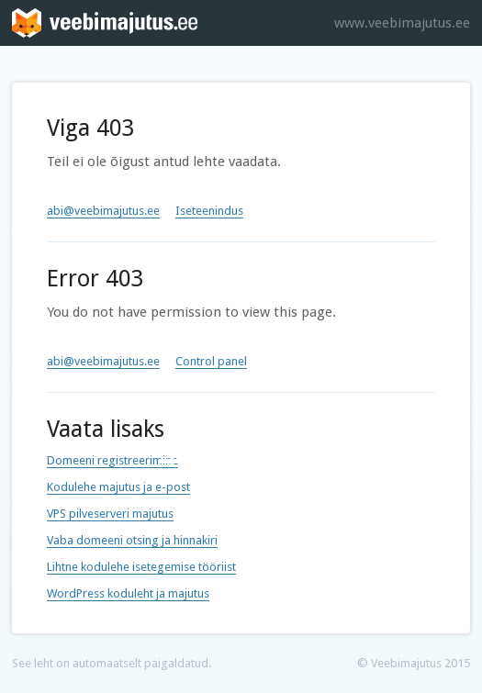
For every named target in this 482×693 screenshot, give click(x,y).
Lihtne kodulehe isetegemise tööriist (141, 567)
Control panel (211, 361)
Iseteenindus (209, 211)
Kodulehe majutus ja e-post (118, 487)
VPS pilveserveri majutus (110, 513)
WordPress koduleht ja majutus (128, 593)
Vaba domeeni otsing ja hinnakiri (132, 540)
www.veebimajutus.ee (402, 23)
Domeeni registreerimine (112, 460)
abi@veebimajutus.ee (103, 211)
